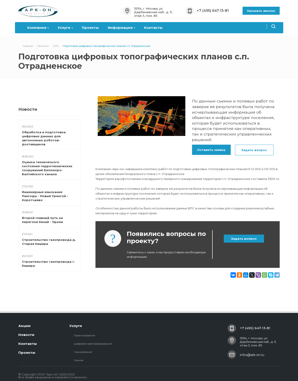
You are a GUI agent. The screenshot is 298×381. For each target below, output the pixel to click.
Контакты (153, 27)
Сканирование (83, 352)
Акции (24, 326)
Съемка (78, 360)
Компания (38, 27)
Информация (121, 27)
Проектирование (84, 335)
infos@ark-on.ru (252, 355)
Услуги (65, 27)
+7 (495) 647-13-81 (213, 10)
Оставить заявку (211, 150)
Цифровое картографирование (93, 343)
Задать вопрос (254, 150)
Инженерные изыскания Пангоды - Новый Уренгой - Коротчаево (45, 196)
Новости (26, 335)
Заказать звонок (261, 10)
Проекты (90, 27)
